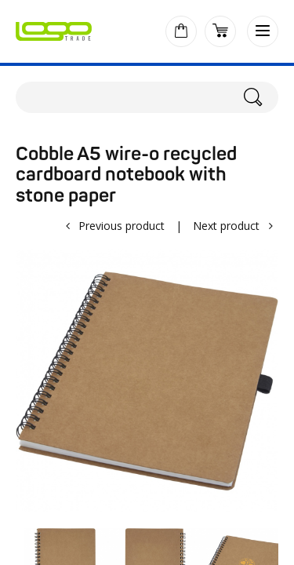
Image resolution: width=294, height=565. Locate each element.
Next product (226, 225)
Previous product (121, 225)
